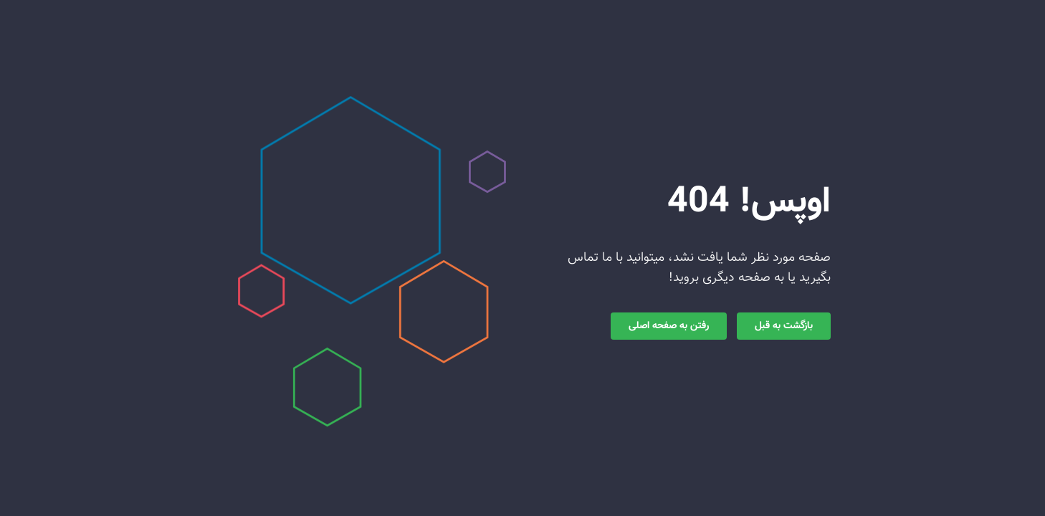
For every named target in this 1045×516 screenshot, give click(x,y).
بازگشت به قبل (784, 326)
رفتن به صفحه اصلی (669, 326)
